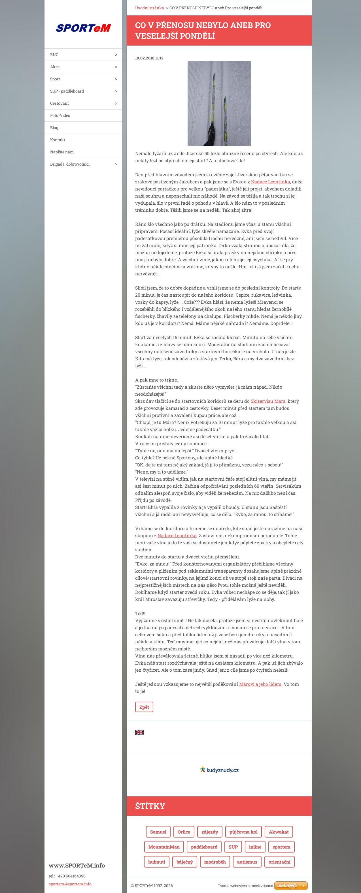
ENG (54, 54)
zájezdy (209, 832)
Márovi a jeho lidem (260, 684)
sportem (281, 847)
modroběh (215, 862)
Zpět (144, 707)
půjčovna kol (244, 832)
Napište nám (62, 152)
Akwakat (279, 832)
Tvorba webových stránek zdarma (245, 886)
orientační (279, 862)
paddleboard (204, 847)
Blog (54, 127)
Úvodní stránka (149, 7)
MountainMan (164, 847)
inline (255, 847)
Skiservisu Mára (268, 401)
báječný (185, 862)
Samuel (158, 832)
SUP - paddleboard (67, 91)
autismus (247, 862)
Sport (55, 79)
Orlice (184, 832)
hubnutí (156, 862)
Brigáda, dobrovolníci (70, 164)
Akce (55, 66)
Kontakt (57, 139)
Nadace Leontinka (270, 182)
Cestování (59, 103)
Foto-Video (60, 115)
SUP (233, 847)
